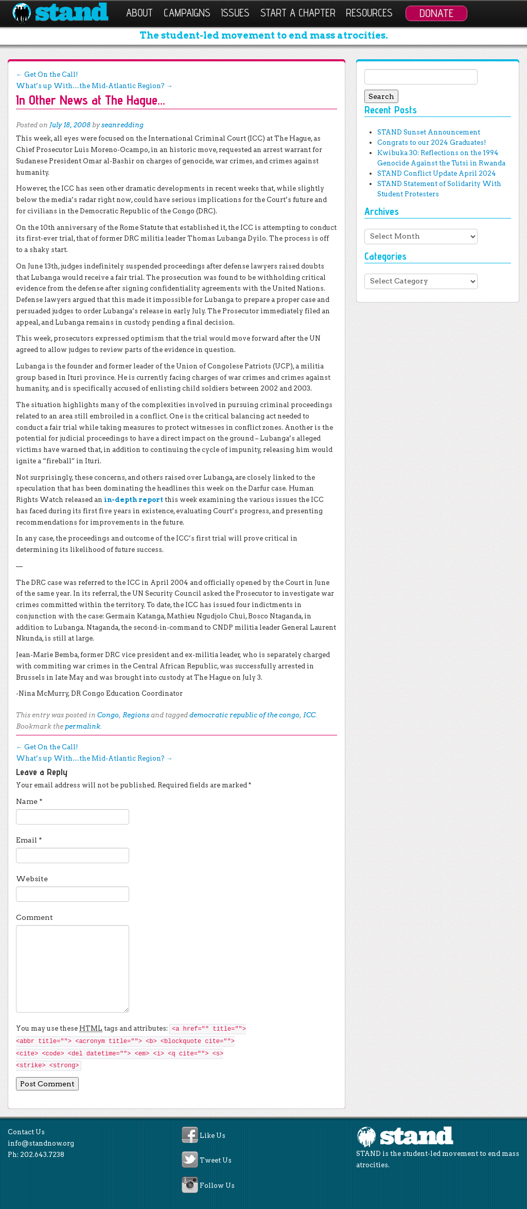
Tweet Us (216, 1161)
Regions (135, 715)
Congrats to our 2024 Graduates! (431, 142)
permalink (82, 726)
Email (29, 840)
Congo (108, 715)
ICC (309, 715)
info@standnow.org (41, 1143)
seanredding (122, 125)
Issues (235, 12)
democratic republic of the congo (244, 715)
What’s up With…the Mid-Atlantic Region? (94, 86)
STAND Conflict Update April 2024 (436, 173)
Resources (369, 12)
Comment (34, 917)
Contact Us (26, 1132)
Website (32, 879)
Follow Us (217, 1185)
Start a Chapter (298, 12)
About (139, 12)
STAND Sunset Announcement (428, 132)
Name (29, 801)
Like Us (212, 1135)
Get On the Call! (47, 74)
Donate (436, 13)
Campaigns (187, 12)
